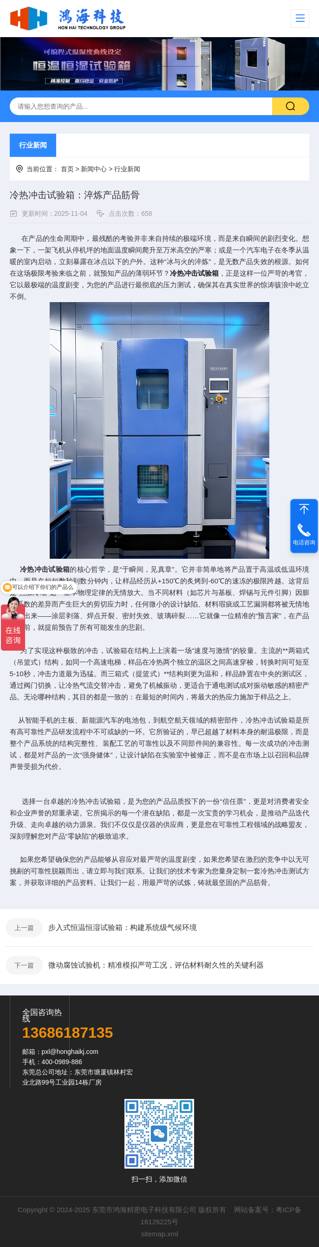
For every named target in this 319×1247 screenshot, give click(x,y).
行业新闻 (33, 145)
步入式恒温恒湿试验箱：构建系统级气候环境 (122, 927)
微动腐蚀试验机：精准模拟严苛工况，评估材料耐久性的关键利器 (156, 965)
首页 (67, 169)
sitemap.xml (159, 1234)
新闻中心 (94, 169)
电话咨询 (304, 542)
